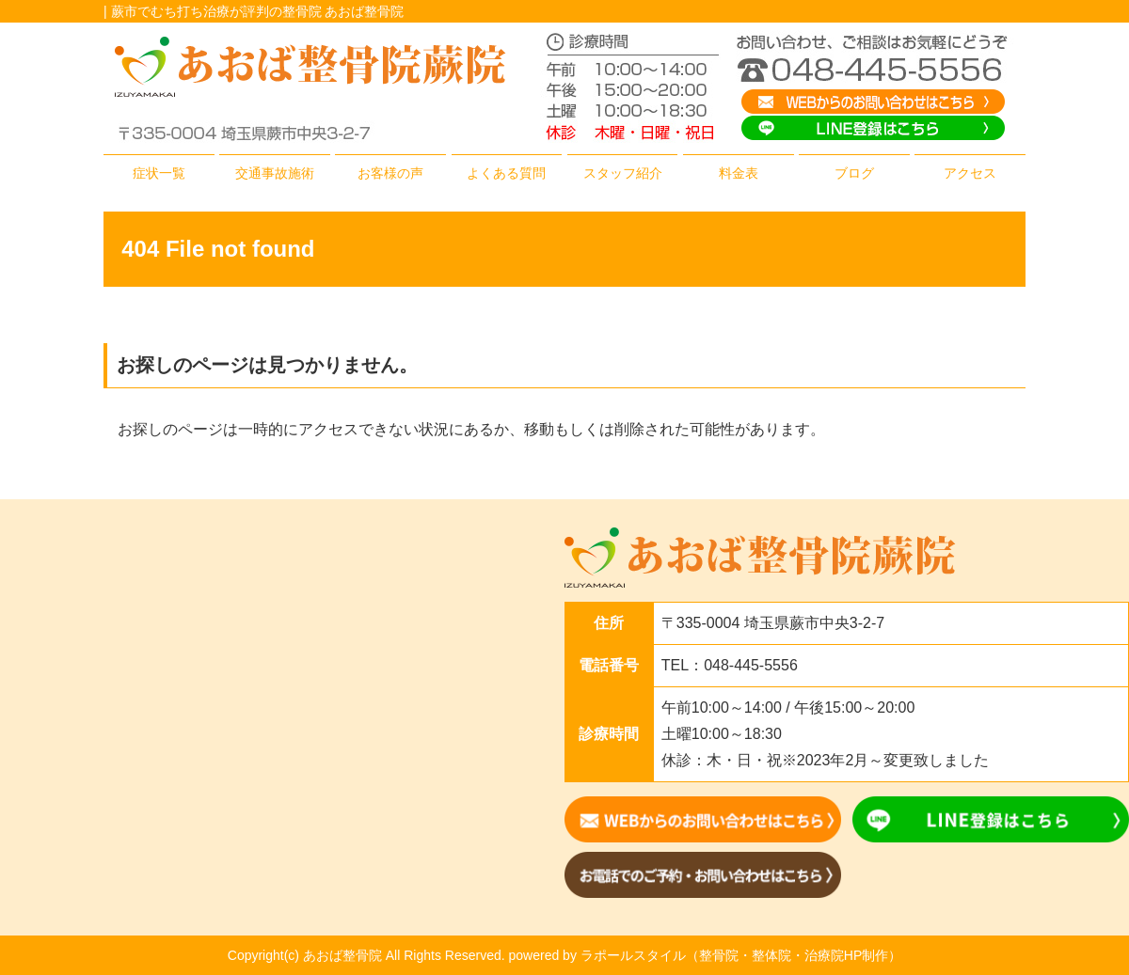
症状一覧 (159, 173)
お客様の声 (390, 173)
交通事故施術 (274, 173)
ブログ (854, 173)
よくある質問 (506, 173)
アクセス (970, 173)
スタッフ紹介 (622, 173)
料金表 (738, 173)
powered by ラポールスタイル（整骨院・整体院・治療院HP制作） (705, 955)
